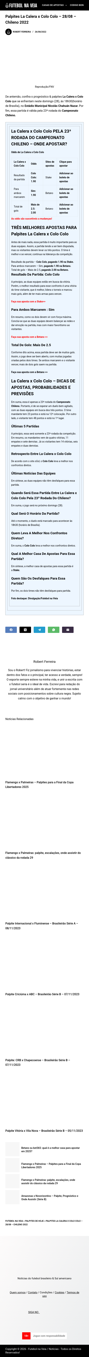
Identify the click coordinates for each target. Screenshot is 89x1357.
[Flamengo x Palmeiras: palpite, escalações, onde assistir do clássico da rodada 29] (44, 821)
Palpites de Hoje (34, 1221)
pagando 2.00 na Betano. (55, 269)
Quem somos (18, 1292)
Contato (32, 1292)
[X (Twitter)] (25, 630)
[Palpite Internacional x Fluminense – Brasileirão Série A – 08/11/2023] (44, 891)
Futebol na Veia (14, 1221)
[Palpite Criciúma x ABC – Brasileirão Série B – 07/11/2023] (44, 962)
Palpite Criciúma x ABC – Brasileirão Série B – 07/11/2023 (42, 994)
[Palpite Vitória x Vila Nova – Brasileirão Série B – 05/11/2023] (44, 1099)
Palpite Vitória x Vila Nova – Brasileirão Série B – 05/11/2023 (44, 1130)
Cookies (59, 1292)
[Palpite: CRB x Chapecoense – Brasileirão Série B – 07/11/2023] (44, 1028)
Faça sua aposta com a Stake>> (28, 301)
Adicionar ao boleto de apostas (66, 208)
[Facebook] (11, 630)
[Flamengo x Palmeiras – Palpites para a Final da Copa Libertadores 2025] (44, 750)
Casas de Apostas (55, 5)
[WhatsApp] (53, 630)
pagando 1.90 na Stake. (61, 261)
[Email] (68, 630)
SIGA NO (34, 1312)
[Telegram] (39, 630)
